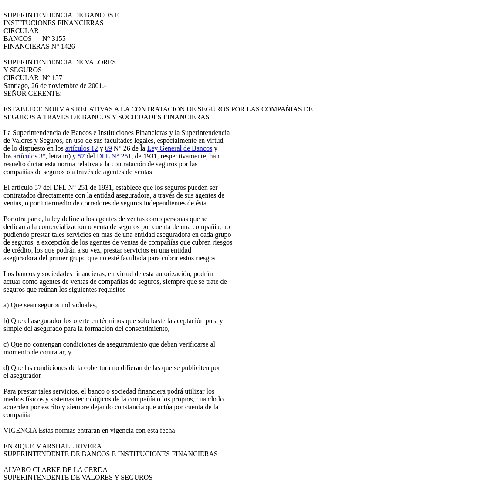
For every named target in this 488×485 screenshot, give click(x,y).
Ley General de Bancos (179, 148)
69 (108, 148)
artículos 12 (81, 148)
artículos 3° (30, 156)
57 (81, 156)
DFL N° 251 (114, 156)
